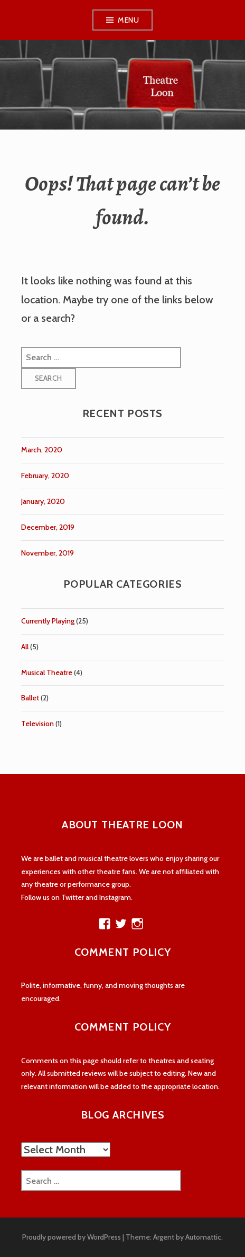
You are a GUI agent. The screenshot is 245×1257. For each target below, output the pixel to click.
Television (37, 723)
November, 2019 (47, 553)
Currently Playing (47, 621)
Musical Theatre (46, 672)
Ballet (30, 697)
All (25, 646)
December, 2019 (47, 527)
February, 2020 (45, 475)
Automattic (203, 1237)
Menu (128, 20)
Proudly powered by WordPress (71, 1237)
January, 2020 (43, 501)
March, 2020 (41, 449)
